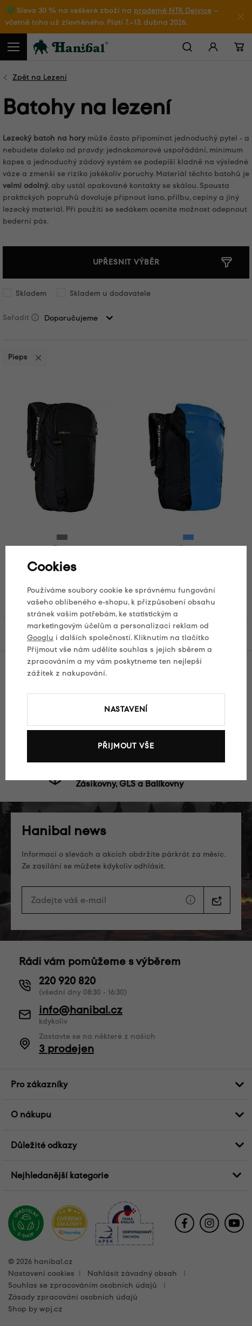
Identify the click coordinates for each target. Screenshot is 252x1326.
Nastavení (126, 709)
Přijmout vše (126, 746)
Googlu (40, 637)
